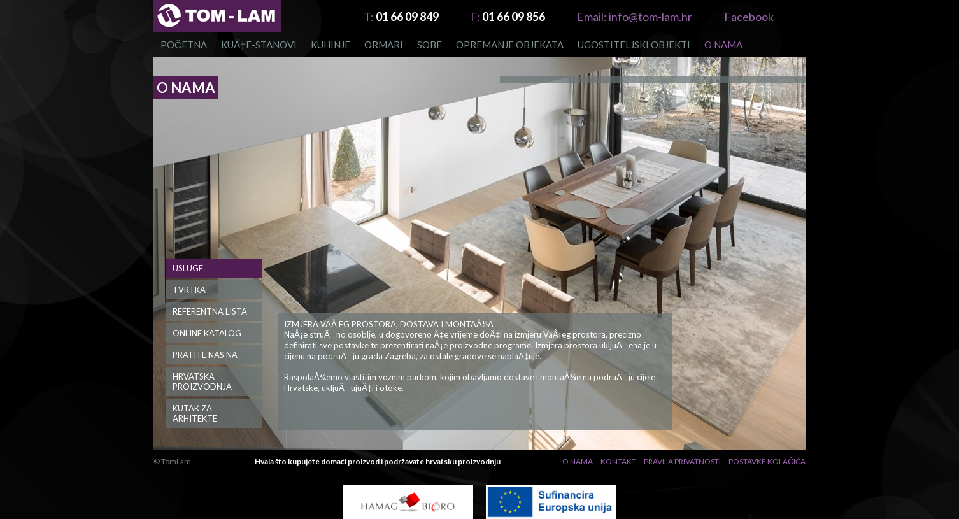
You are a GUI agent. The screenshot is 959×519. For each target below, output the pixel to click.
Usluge (188, 268)
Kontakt (618, 461)
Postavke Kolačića (767, 461)
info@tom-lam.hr (634, 17)
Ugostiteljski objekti (634, 44)
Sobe (429, 44)
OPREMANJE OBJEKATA (510, 44)
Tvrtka (189, 290)
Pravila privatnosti (682, 461)
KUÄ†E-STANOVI (259, 44)
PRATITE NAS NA (205, 355)
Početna (183, 44)
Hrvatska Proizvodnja (202, 381)
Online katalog (207, 333)
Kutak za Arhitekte (195, 413)
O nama (723, 44)
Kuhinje (330, 44)
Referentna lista (210, 311)
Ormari (383, 44)
